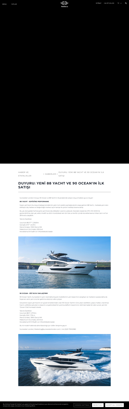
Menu (4, 4)
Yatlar (14, 4)
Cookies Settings (82, 405)
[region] (64, 405)
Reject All (97, 405)
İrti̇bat (98, 3)
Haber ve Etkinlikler (24, 174)
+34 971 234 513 (109, 3)
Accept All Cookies (114, 405)
